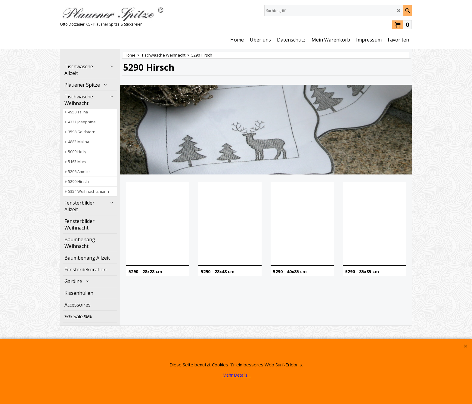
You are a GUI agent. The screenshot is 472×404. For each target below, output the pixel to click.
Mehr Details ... (236, 375)
